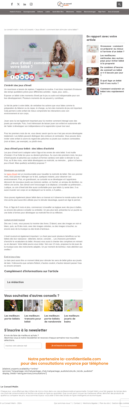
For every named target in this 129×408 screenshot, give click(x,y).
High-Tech (102, 22)
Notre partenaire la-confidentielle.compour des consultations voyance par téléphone (64, 361)
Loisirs (47, 22)
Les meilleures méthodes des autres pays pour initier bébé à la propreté (112, 59)
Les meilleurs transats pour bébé (32, 318)
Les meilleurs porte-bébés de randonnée (52, 318)
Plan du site (105, 403)
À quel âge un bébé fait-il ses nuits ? (110, 82)
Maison (79, 22)
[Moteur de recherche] (119, 10)
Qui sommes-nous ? (62, 403)
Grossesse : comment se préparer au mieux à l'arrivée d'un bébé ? (112, 49)
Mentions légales (90, 403)
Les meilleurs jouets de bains (71, 318)
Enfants (40, 22)
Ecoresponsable (29, 22)
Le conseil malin (11, 29)
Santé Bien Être (58, 22)
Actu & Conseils (113, 22)
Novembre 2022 (15, 71)
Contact (77, 403)
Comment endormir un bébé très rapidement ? (112, 91)
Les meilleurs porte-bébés (12, 317)
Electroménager (90, 22)
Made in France (15, 22)
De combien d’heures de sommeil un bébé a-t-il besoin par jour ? (111, 71)
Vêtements (70, 22)
